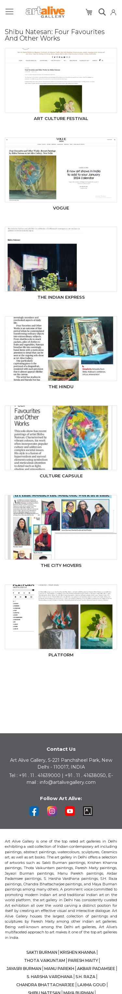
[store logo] (45, 12)
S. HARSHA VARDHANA (50, 976)
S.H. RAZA (85, 976)
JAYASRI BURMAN (24, 968)
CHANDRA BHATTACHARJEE (45, 984)
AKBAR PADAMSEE (96, 968)
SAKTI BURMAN (41, 952)
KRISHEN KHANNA (78, 952)
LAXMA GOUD (91, 984)
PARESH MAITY (83, 960)
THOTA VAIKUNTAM (44, 960)
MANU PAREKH (59, 968)
